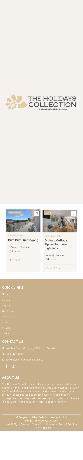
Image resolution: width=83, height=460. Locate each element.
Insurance (52, 424)
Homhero (46, 428)
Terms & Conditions (69, 424)
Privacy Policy (38, 424)
